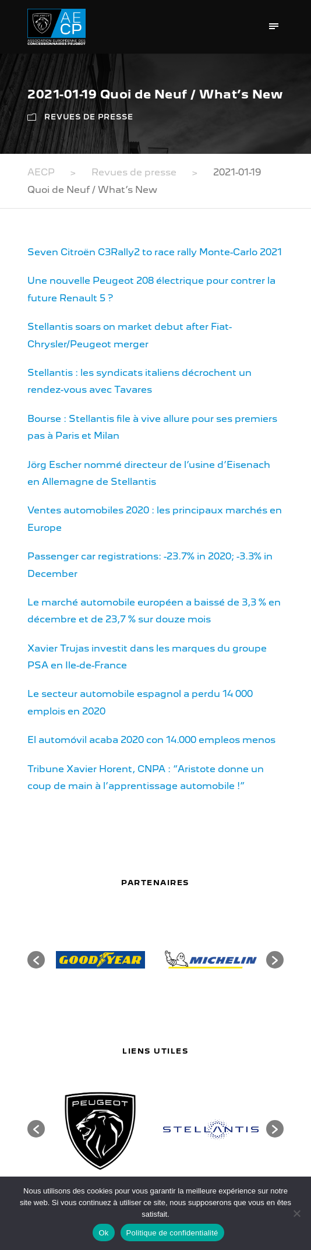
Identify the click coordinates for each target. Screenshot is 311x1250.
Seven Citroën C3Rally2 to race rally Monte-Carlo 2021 (154, 252)
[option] (100, 959)
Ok (103, 1232)
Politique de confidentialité (172, 1232)
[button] (36, 960)
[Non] (296, 1213)
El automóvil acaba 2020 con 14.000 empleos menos (151, 739)
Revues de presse (88, 116)
